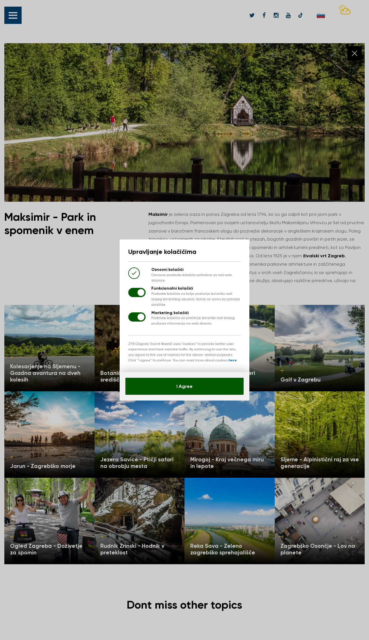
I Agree (184, 386)
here (233, 360)
